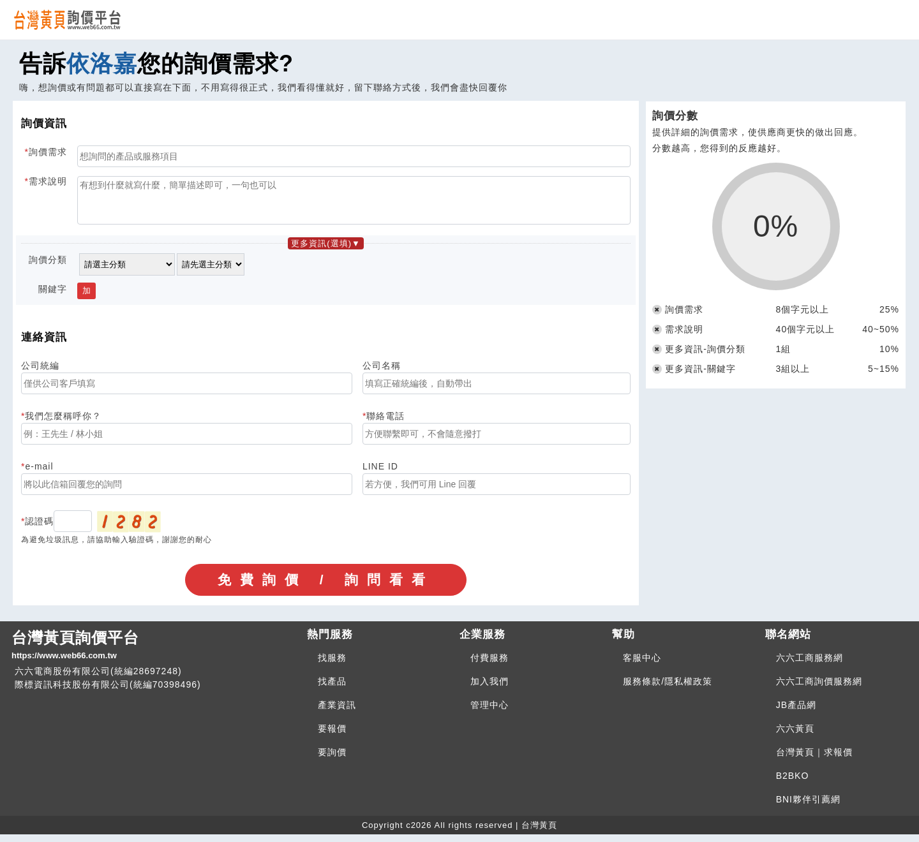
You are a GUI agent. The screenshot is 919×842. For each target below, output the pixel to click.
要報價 (332, 736)
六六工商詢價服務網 (819, 689)
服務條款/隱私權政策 (667, 689)
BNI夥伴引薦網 (808, 807)
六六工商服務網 (809, 665)
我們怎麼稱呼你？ (63, 423)
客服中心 (642, 665)
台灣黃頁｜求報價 (814, 760)
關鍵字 (52, 297)
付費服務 (489, 665)
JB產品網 (796, 712)
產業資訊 (337, 712)
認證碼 (39, 529)
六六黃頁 (795, 736)
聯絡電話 (385, 423)
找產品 (332, 689)
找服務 (332, 665)
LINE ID (380, 474)
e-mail (39, 474)
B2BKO (792, 783)
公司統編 (40, 373)
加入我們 (489, 689)
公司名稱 (381, 373)
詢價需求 (48, 152)
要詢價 (332, 760)
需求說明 (48, 181)
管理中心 (489, 712)
